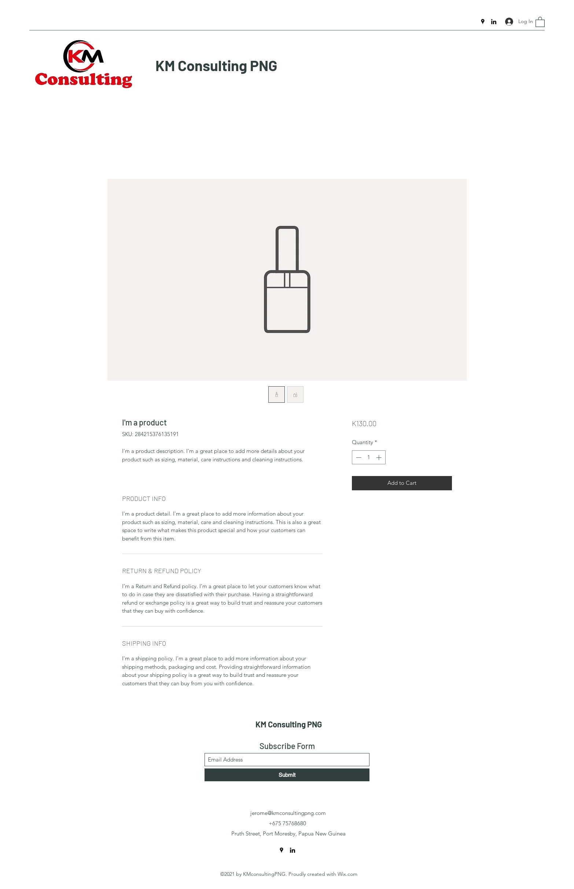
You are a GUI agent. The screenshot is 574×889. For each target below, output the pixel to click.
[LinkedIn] (493, 21)
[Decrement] (358, 457)
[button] (540, 21)
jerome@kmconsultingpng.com (288, 812)
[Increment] (379, 457)
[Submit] (287, 774)
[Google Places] (482, 21)
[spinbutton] (369, 457)
